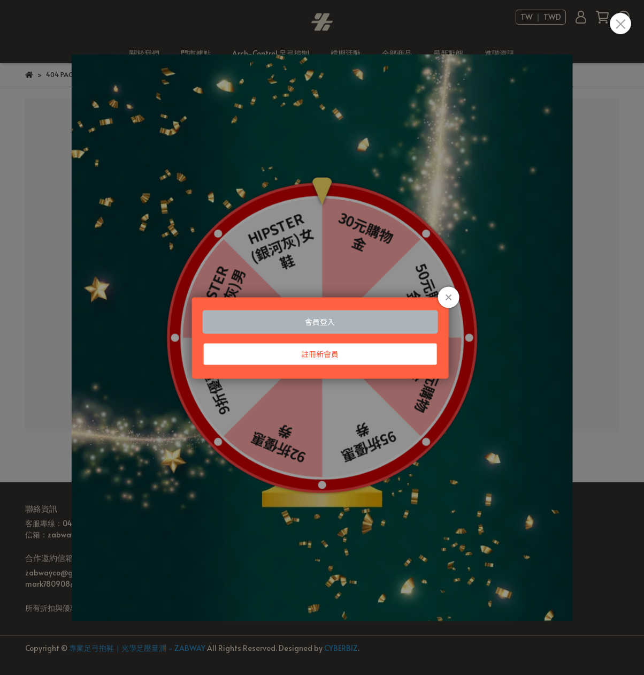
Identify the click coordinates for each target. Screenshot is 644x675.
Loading (322, 337)
